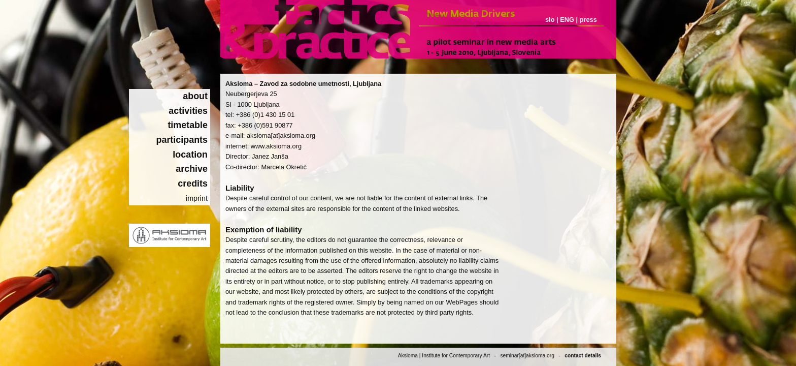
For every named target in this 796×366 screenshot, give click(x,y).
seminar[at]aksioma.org (527, 355)
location (190, 154)
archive (192, 169)
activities (188, 111)
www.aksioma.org (276, 146)
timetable (188, 125)
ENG (567, 19)
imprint (197, 198)
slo (550, 19)
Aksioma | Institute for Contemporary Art (444, 355)
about (195, 96)
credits (193, 183)
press (588, 19)
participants (182, 140)
